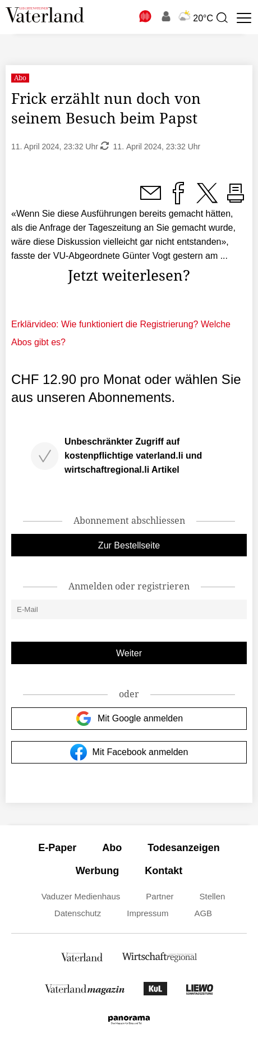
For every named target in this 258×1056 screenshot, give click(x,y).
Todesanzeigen (184, 847)
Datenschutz (77, 913)
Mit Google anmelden (129, 718)
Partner (159, 896)
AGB (203, 913)
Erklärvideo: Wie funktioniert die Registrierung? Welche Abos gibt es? (121, 333)
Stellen (212, 896)
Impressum (147, 913)
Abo (112, 847)
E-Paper (57, 847)
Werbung (97, 870)
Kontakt (163, 870)
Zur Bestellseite (129, 545)
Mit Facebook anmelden (129, 752)
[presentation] (221, 18)
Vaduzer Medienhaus (81, 896)
